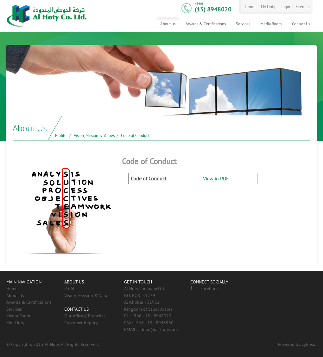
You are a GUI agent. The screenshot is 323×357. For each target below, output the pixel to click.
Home (250, 6)
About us (167, 23)
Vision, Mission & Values (94, 135)
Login (285, 6)
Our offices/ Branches (84, 316)
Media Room (271, 23)
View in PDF (216, 178)
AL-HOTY (46, 16)
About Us (15, 295)
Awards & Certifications (206, 23)
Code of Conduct (135, 135)
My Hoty (268, 6)
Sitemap (302, 6)
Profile (60, 135)
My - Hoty (15, 323)
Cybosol (309, 344)
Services (243, 23)
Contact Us (301, 23)
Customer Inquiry (81, 323)
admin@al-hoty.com (158, 329)
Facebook (204, 288)
